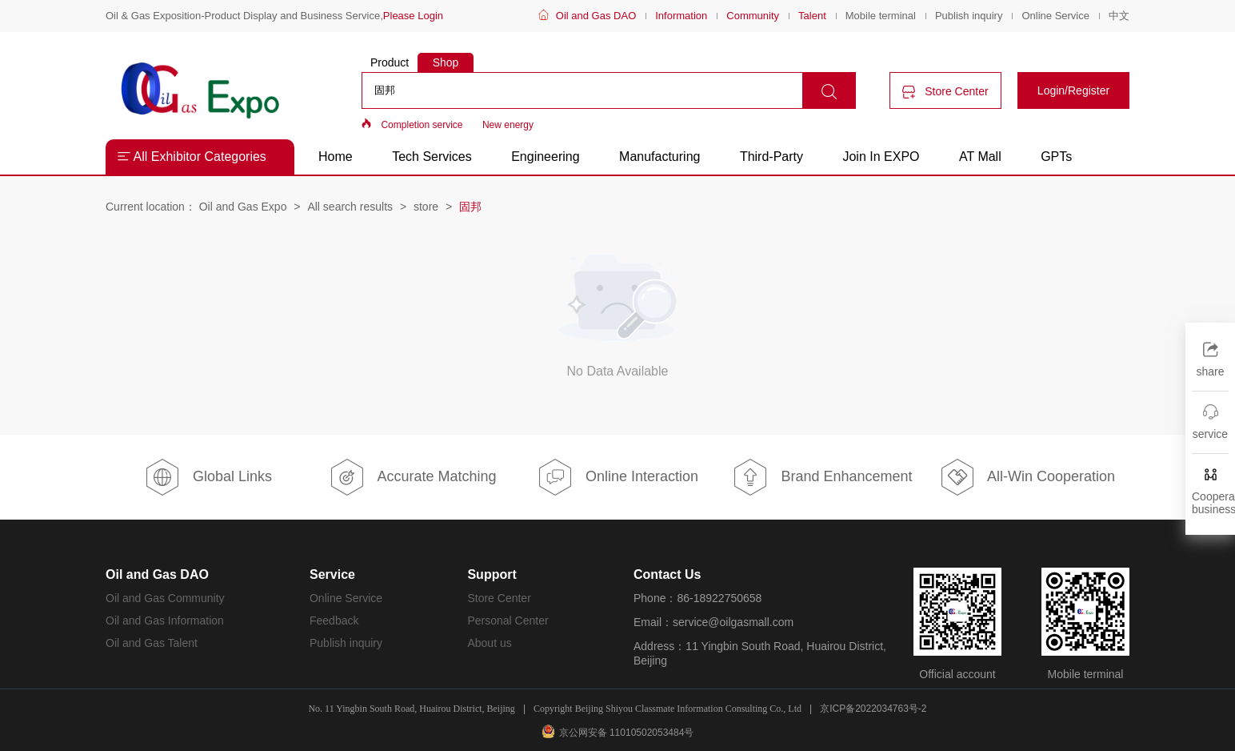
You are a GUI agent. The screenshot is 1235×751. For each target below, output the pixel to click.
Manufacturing (659, 156)
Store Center (945, 91)
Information (681, 16)
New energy (508, 125)
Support (491, 574)
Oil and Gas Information (165, 620)
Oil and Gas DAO (596, 16)
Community (752, 16)
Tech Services (432, 156)
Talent (812, 16)
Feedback (334, 620)
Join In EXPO (880, 156)
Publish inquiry (969, 16)
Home (335, 156)
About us (489, 643)
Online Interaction (617, 477)
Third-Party (773, 156)
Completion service (421, 125)
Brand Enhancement (822, 477)
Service (332, 574)
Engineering (545, 156)
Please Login (413, 16)
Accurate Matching (412, 477)
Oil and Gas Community (165, 598)
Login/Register (1073, 90)
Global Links (208, 477)
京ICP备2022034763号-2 (873, 708)
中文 (1119, 16)
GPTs (1056, 156)
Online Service (1055, 16)
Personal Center (507, 620)
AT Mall (980, 156)
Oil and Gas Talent (152, 643)
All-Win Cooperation (1027, 477)
